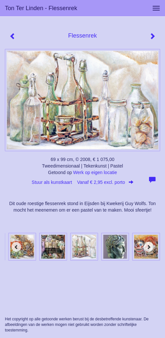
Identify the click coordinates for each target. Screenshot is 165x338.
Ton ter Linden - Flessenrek (41, 8)
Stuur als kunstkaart (82, 182)
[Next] (149, 247)
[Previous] (16, 247)
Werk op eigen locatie (95, 172)
